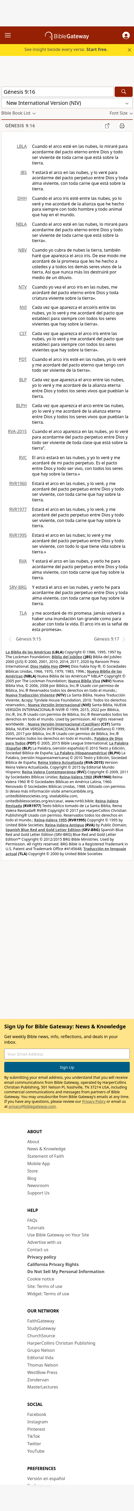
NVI (23, 307)
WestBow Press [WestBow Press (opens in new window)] (42, 1372)
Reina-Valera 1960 (75, 776)
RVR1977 (18, 509)
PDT (23, 359)
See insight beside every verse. (66, 49)
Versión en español (46, 1478)
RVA (23, 561)
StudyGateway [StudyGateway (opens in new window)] (41, 1328)
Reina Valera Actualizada (60, 762)
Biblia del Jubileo (67, 656)
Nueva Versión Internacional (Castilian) (64, 724)
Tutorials (35, 1228)
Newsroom (38, 1185)
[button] (126, 35)
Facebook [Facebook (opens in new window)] (36, 1414)
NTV (23, 287)
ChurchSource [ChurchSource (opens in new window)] (41, 1336)
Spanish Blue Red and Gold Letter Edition (43, 829)
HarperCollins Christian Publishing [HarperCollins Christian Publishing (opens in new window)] (61, 1343)
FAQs (32, 1220)
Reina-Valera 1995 (50, 819)
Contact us (37, 1250)
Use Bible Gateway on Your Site (58, 1235)
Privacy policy (41, 1257)
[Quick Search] (57, 92)
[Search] (124, 92)
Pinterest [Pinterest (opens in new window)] (36, 1429)
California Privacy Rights (53, 1264)
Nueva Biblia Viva (84, 680)
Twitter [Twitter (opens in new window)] (34, 1444)
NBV (22, 250)
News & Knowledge (46, 1149)
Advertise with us (44, 1242)
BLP (23, 380)
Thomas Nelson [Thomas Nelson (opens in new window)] (42, 1365)
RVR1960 (18, 483)
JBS (23, 172)
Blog (31, 1178)
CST (23, 333)
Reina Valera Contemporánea (49, 771)
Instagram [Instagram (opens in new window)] (37, 1422)
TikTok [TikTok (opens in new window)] (33, 1436)
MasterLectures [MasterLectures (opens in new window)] (42, 1387)
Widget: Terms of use (48, 1294)
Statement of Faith (45, 1156)
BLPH (21, 405)
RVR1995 (18, 535)
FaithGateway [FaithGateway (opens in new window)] (40, 1321)
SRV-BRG (18, 587)
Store (32, 1171)
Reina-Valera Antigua (64, 824)
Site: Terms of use (44, 1286)
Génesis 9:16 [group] (20, 125)
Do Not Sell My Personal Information (65, 1271)
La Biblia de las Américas (28, 652)
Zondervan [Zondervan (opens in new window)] (38, 1380)
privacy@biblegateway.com (32, 1106)
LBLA (22, 146)
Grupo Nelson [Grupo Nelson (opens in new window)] (41, 1350)
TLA (23, 613)
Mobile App (38, 1163)
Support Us (38, 1193)
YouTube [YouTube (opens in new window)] (35, 1451)
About (33, 1142)
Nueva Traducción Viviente (30, 695)
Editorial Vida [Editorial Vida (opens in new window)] (40, 1358)
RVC (23, 457)
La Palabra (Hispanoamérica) (81, 752)
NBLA (21, 224)
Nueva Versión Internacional (54, 704)
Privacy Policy (93, 1101)
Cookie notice (40, 1279)
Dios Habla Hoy (44, 666)
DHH (22, 198)
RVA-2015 (17, 431)
